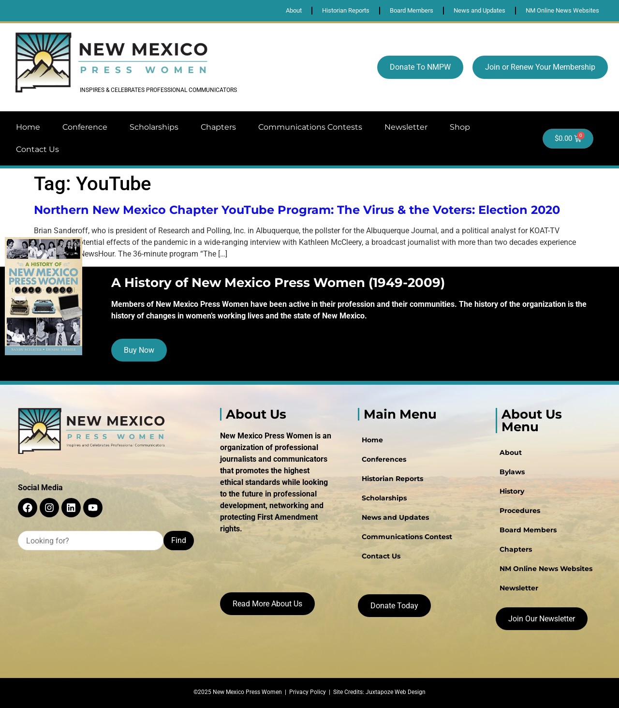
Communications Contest (407, 536)
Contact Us (37, 149)
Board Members (528, 530)
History (512, 491)
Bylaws (512, 471)
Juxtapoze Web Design (396, 692)
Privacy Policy (307, 692)
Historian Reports (392, 478)
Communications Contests (310, 127)
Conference (84, 127)
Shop (460, 127)
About (511, 452)
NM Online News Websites (546, 568)
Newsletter (405, 127)
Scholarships (154, 127)
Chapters (218, 127)
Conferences (384, 459)
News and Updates (395, 517)
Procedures (520, 510)
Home (28, 127)
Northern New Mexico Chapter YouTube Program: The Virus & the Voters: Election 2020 (297, 210)
